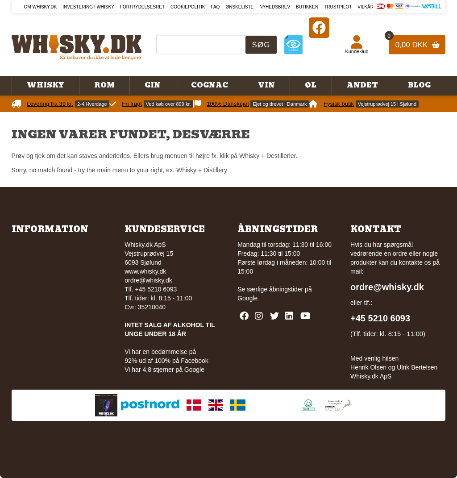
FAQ (215, 6)
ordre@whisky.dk (148, 280)
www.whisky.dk (145, 271)
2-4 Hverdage (92, 104)
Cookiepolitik (187, 6)
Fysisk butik (339, 103)
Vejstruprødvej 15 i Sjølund (387, 104)
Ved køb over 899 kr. (168, 104)
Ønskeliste (239, 6)
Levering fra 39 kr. (50, 103)
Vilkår (365, 6)
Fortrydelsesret (142, 6)
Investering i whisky (88, 6)
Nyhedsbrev (274, 6)
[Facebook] (319, 27)
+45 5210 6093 (380, 318)
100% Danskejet (228, 103)
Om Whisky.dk (40, 6)
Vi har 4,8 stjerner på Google (164, 369)
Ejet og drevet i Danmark (280, 104)
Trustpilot (338, 6)
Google (247, 298)
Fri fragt (132, 103)
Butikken (307, 6)
